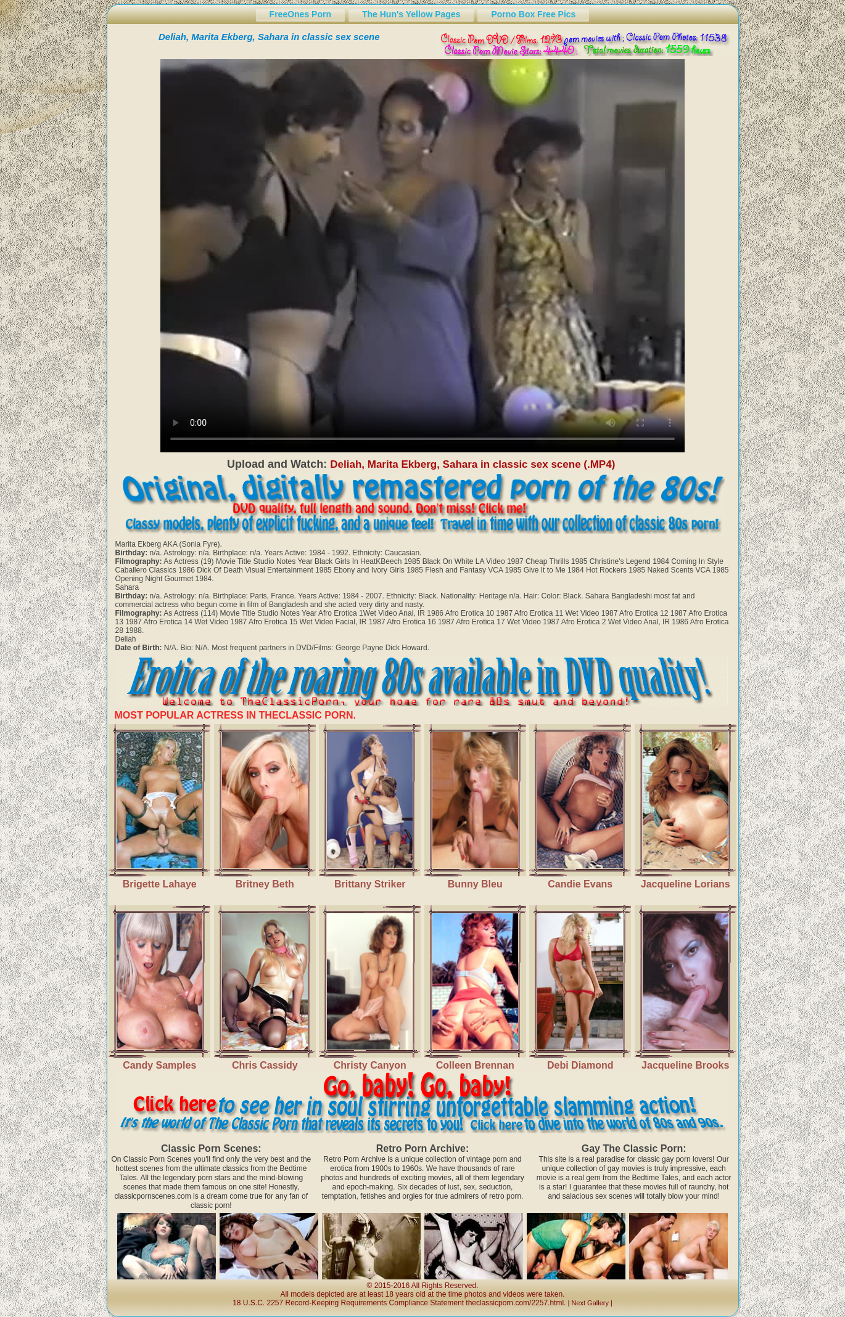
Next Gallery (590, 1303)
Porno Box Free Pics (533, 14)
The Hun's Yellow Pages (411, 14)
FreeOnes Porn (300, 14)
